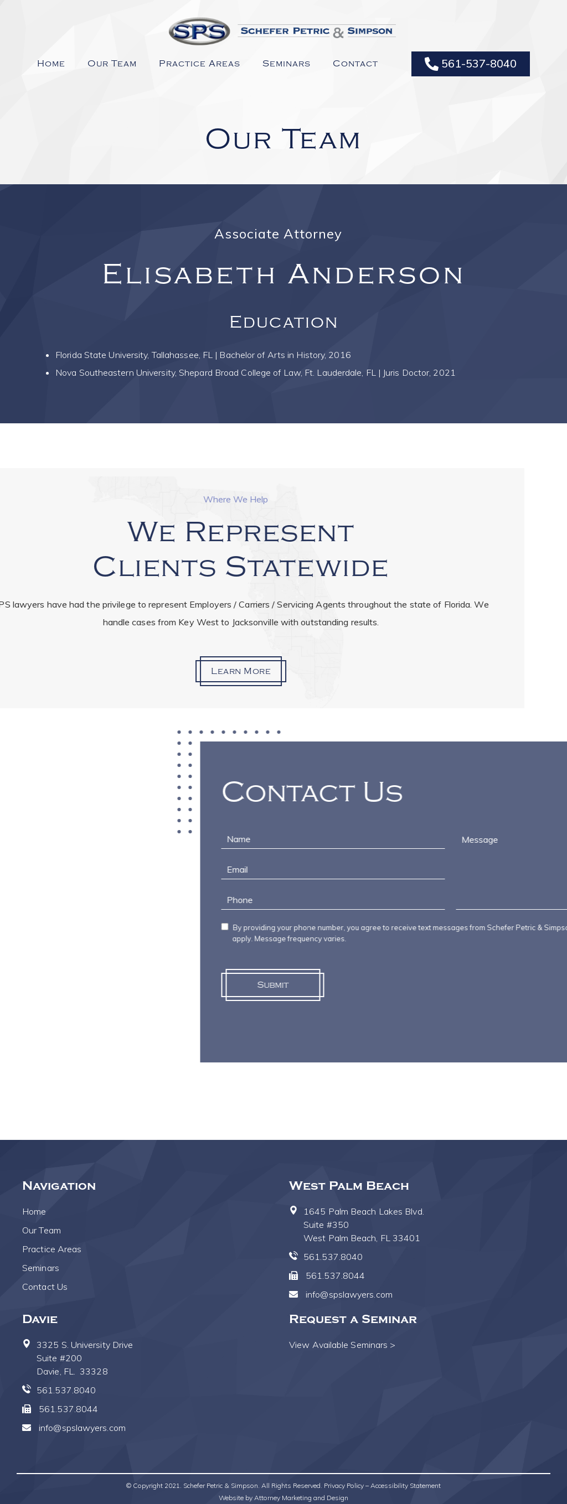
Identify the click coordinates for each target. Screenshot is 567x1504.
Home (51, 64)
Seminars (286, 64)
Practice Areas (199, 64)
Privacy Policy (344, 1485)
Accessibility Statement (405, 1485)
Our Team (112, 64)
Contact (355, 64)
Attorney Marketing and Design (301, 1497)
